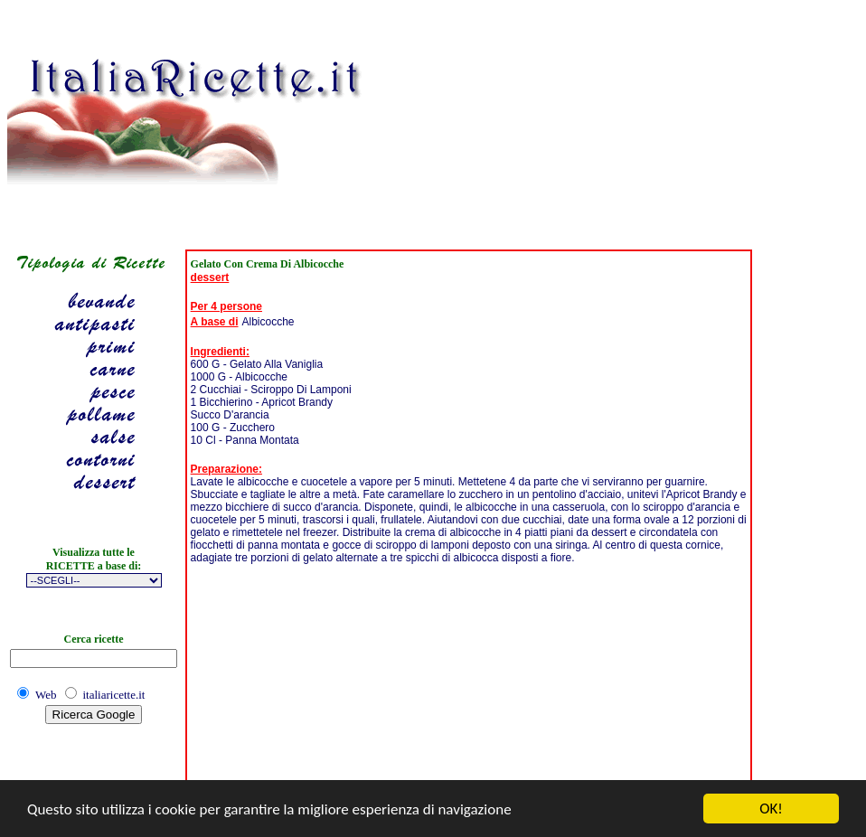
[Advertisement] (503, 120)
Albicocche (268, 321)
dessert (210, 277)
